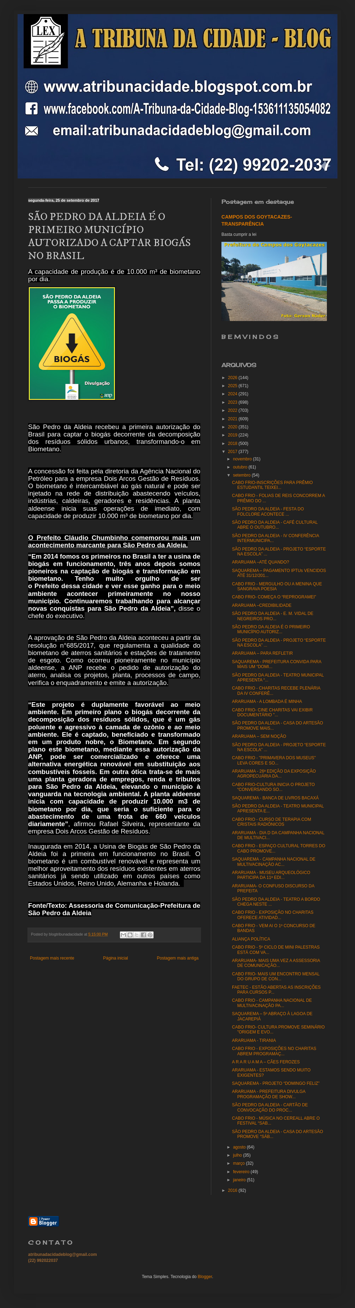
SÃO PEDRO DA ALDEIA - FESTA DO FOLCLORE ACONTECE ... (268, 511)
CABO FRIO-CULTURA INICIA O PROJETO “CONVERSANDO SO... (273, 787)
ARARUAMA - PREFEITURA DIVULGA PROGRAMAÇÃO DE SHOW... (268, 1094)
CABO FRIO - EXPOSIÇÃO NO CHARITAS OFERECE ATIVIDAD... (273, 915)
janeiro (240, 1179)
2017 (233, 451)
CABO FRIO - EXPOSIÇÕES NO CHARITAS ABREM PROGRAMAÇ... (274, 1051)
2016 (233, 1190)
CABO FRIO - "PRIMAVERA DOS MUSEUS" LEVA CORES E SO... (274, 760)
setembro (242, 475)
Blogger (205, 1276)
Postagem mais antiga (178, 958)
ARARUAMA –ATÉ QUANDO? (260, 562)
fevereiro (242, 1171)
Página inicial (115, 958)
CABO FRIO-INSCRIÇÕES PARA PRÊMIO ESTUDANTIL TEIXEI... (272, 485)
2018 (233, 443)
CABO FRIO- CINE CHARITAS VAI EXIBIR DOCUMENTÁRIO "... (272, 712)
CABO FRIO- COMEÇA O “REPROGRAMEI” (274, 597)
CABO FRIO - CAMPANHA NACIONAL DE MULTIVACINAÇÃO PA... (272, 1003)
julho (238, 1155)
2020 (233, 427)
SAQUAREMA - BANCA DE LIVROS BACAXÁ (275, 798)
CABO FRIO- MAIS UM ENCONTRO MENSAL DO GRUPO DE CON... (276, 976)
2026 (233, 377)
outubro (240, 467)
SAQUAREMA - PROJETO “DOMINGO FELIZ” (276, 1083)
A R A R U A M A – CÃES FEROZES (266, 1061)
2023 (233, 402)
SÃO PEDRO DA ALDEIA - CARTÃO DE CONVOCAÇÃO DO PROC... (270, 1107)
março (239, 1163)
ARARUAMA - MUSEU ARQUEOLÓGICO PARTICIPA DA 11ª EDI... (271, 875)
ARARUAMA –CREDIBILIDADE (261, 605)
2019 (233, 435)
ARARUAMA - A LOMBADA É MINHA (267, 701)
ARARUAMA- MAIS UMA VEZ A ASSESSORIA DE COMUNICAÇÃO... (276, 963)
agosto (240, 1147)
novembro (243, 459)
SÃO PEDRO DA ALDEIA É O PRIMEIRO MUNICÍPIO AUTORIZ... (271, 629)
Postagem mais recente (52, 958)
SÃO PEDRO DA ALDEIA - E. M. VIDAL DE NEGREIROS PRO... (273, 616)
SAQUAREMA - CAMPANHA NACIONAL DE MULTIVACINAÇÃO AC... (273, 862)
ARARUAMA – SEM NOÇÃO (259, 736)
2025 (233, 385)
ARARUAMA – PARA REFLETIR (262, 653)
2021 (233, 418)
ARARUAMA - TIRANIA (254, 1040)
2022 (233, 410)
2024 (233, 393)
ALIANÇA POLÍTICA (251, 939)
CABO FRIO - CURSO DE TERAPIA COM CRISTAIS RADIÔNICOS (271, 822)
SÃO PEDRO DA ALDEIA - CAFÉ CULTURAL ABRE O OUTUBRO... (274, 525)
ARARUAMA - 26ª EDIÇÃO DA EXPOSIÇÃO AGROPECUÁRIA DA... (274, 774)
